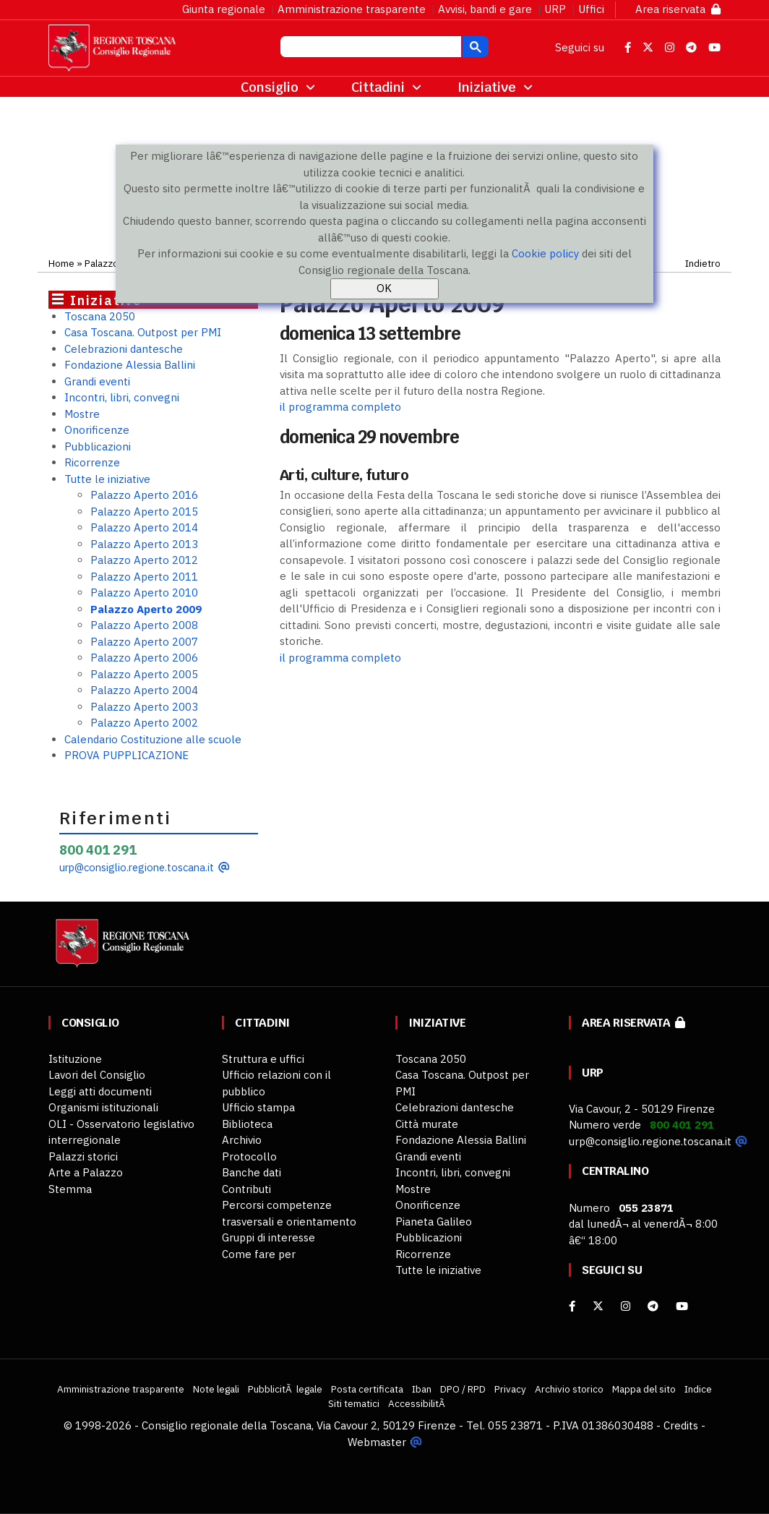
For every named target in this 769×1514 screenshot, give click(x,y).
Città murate (426, 1124)
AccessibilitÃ (417, 1403)
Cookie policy (545, 253)
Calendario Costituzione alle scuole (152, 739)
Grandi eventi (97, 381)
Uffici (591, 9)
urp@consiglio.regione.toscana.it (136, 867)
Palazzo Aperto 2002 (144, 723)
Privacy (510, 1388)
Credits (680, 1425)
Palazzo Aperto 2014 (144, 527)
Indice (698, 1388)
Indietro (703, 263)
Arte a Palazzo (85, 1172)
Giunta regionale (223, 9)
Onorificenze (96, 430)
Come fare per (259, 1254)
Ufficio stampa (258, 1107)
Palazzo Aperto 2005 (144, 674)
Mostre (82, 414)
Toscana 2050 (99, 316)
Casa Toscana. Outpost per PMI (142, 332)
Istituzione (75, 1059)
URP (555, 9)
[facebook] (572, 1306)
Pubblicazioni (97, 446)
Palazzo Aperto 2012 (144, 560)
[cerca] (369, 48)
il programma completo (340, 407)
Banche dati (251, 1172)
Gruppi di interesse (268, 1237)
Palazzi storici (83, 1156)
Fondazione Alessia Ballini (129, 365)
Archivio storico (569, 1388)
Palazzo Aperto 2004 (144, 690)
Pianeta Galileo (433, 1221)
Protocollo (249, 1156)
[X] (598, 1306)
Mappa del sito (644, 1388)
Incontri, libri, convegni (121, 397)
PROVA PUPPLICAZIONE (126, 755)
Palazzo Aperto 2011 (144, 576)
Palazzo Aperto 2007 (144, 642)
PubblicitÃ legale (285, 1388)
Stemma (70, 1189)
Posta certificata (367, 1388)
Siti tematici (353, 1403)
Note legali (216, 1388)
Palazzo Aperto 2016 (144, 495)
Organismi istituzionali (103, 1107)
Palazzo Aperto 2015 (144, 511)
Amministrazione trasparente (352, 9)
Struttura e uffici (263, 1059)
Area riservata (678, 9)
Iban (421, 1388)
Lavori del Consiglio (96, 1075)
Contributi (246, 1189)
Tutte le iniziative (107, 479)
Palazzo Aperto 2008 (144, 625)
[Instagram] (625, 1306)
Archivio (242, 1140)
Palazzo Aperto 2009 (146, 609)
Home (61, 263)
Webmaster (377, 1442)
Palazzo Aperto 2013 (144, 544)
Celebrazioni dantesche (123, 349)
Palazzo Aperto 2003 (144, 707)
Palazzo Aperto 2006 (144, 657)
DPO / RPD (463, 1388)
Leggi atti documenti (100, 1091)
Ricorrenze (92, 462)
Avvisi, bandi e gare (485, 9)
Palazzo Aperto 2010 (144, 592)
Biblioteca (247, 1124)
